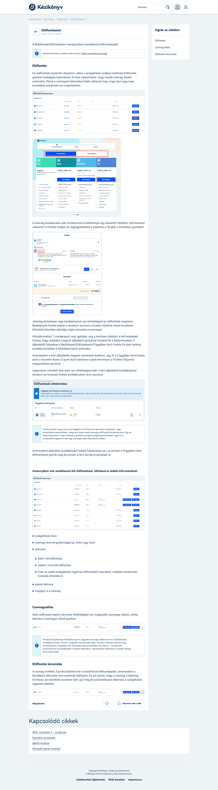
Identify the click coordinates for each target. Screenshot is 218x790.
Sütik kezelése (116, 779)
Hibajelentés (38, 703)
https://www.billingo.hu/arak (94, 53)
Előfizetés (63, 19)
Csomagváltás (162, 47)
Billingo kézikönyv (46, 7)
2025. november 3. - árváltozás (49, 732)
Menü (185, 7)
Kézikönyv (49, 19)
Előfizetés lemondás (166, 54)
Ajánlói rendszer (41, 743)
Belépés (177, 7)
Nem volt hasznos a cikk (107, 703)
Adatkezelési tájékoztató (90, 779)
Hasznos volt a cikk (132, 703)
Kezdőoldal (35, 19)
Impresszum (135, 779)
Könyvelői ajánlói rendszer (46, 748)
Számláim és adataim (44, 738)
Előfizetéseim (78, 19)
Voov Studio (119, 774)
